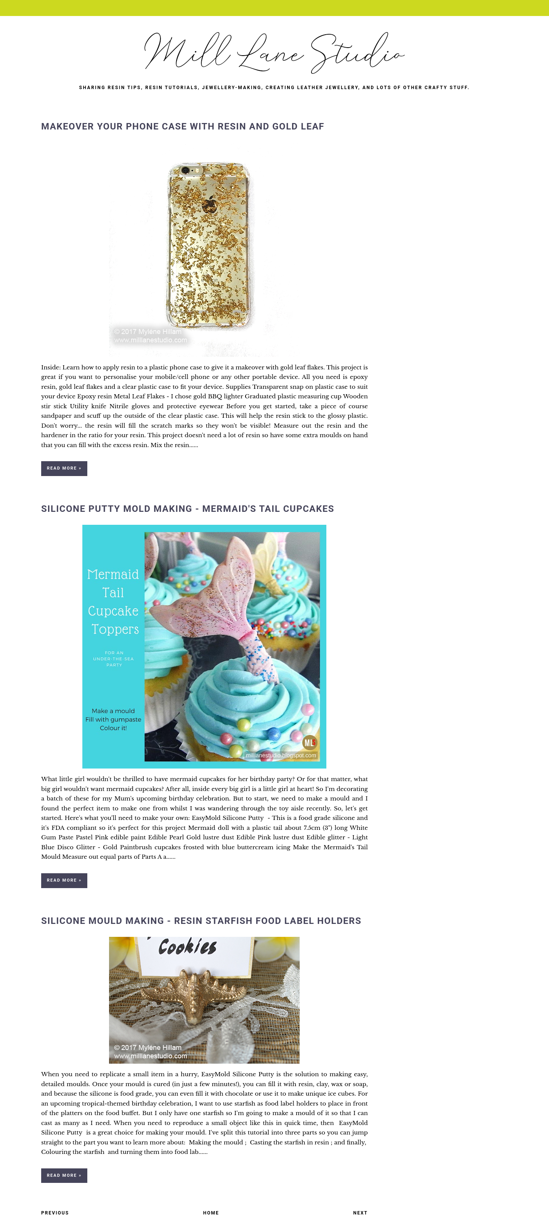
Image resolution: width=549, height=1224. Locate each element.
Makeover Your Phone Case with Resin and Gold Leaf (182, 126)
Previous (55, 1213)
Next (360, 1213)
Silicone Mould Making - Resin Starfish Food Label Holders (201, 921)
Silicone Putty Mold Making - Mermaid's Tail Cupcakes (187, 508)
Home (211, 1213)
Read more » (64, 468)
